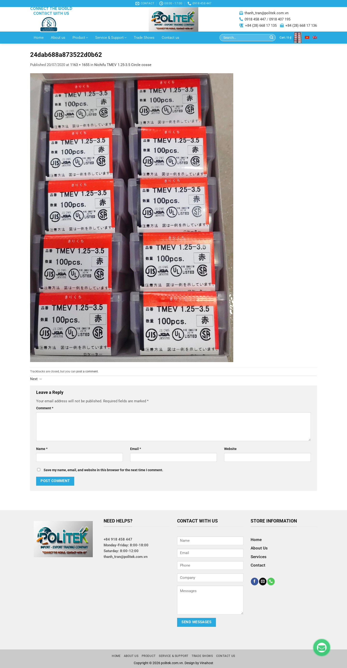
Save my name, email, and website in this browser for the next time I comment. (103, 470)
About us (58, 37)
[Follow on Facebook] (254, 581)
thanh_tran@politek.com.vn (266, 13)
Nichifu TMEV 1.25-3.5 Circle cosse (122, 65)
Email (135, 449)
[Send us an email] (263, 581)
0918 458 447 (255, 19)
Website (230, 449)
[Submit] (271, 37)
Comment (44, 408)
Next (36, 379)
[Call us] (271, 581)
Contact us (170, 37)
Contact (258, 565)
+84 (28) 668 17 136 (301, 25)
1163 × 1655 (79, 65)
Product (80, 37)
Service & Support (111, 37)
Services (259, 556)
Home (39, 37)
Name (41, 449)
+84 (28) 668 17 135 (261, 25)
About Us (259, 548)
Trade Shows (144, 37)
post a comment (87, 371)
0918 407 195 (279, 19)
